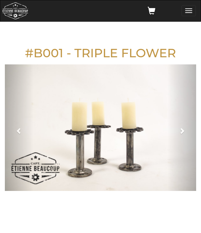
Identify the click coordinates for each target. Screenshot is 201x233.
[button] (19, 127)
